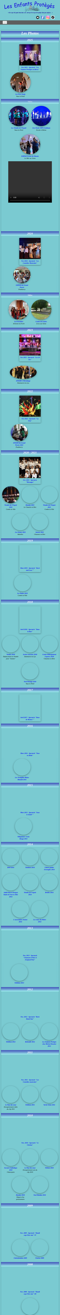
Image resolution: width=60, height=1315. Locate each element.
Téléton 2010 (49, 1143)
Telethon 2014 (30, 843)
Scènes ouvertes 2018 (30, 630)
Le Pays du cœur (10, 1080)
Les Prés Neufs (33, 94)
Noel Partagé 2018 (30, 657)
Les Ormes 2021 (20, 508)
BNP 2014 (10, 843)
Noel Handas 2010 (39, 1170)
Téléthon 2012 (11, 1017)
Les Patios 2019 (34, 569)
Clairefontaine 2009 (20, 1233)
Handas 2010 (20, 1170)
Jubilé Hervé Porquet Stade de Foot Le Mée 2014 (11, 870)
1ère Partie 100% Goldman (41, 128)
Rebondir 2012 (30, 1017)
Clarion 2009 (39, 1233)
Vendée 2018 (11, 630)
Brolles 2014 (49, 868)
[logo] (3, 15)
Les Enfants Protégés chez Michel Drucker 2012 (49, 1020)
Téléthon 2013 (31, 958)
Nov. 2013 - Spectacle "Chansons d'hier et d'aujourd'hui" (30, 933)
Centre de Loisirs (41, 297)
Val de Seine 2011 (49, 1080)
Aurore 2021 (39, 508)
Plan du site (30, 1301)
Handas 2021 (30, 481)
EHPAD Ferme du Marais (30, 156)
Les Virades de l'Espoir (18, 128)
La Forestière (18, 297)
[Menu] (5, 22)
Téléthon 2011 (30, 1080)
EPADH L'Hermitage (35, 356)
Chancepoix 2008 (30, 1292)
